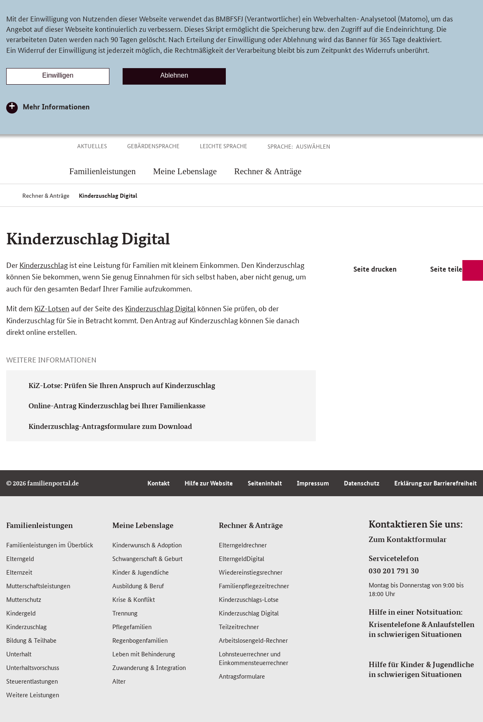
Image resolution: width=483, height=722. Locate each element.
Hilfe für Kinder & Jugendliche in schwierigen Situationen (421, 669)
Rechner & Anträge (251, 525)
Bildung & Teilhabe (31, 640)
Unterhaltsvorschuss (32, 667)
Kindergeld (21, 612)
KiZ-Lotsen (51, 308)
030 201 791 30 (394, 570)
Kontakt (158, 483)
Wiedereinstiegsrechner (250, 572)
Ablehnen (174, 75)
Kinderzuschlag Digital (160, 308)
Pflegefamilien (132, 626)
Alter (118, 681)
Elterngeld (20, 558)
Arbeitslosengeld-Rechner (253, 640)
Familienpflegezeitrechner (254, 585)
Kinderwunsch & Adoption (147, 544)
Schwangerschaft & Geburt (147, 558)
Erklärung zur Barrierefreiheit (435, 483)
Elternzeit (19, 572)
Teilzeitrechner (239, 626)
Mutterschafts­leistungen (38, 585)
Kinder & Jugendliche (140, 572)
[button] (322, 146)
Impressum (313, 483)
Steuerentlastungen (32, 681)
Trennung (124, 612)
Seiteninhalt (265, 483)
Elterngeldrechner (243, 544)
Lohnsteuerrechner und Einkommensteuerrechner (253, 658)
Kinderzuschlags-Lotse (249, 599)
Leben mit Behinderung (143, 653)
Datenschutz (361, 483)
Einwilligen (57, 75)
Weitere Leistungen (32, 694)
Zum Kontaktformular (408, 539)
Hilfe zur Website (209, 483)
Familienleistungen (39, 525)
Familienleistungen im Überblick (49, 544)
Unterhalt (18, 653)
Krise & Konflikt (133, 599)
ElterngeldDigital (241, 558)
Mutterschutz (23, 599)
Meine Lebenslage (142, 525)
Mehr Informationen (56, 106)
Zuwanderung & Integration (149, 667)
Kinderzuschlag (43, 265)
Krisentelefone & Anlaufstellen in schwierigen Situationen (421, 629)
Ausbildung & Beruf (138, 585)
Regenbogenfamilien (140, 640)
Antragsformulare (242, 676)
